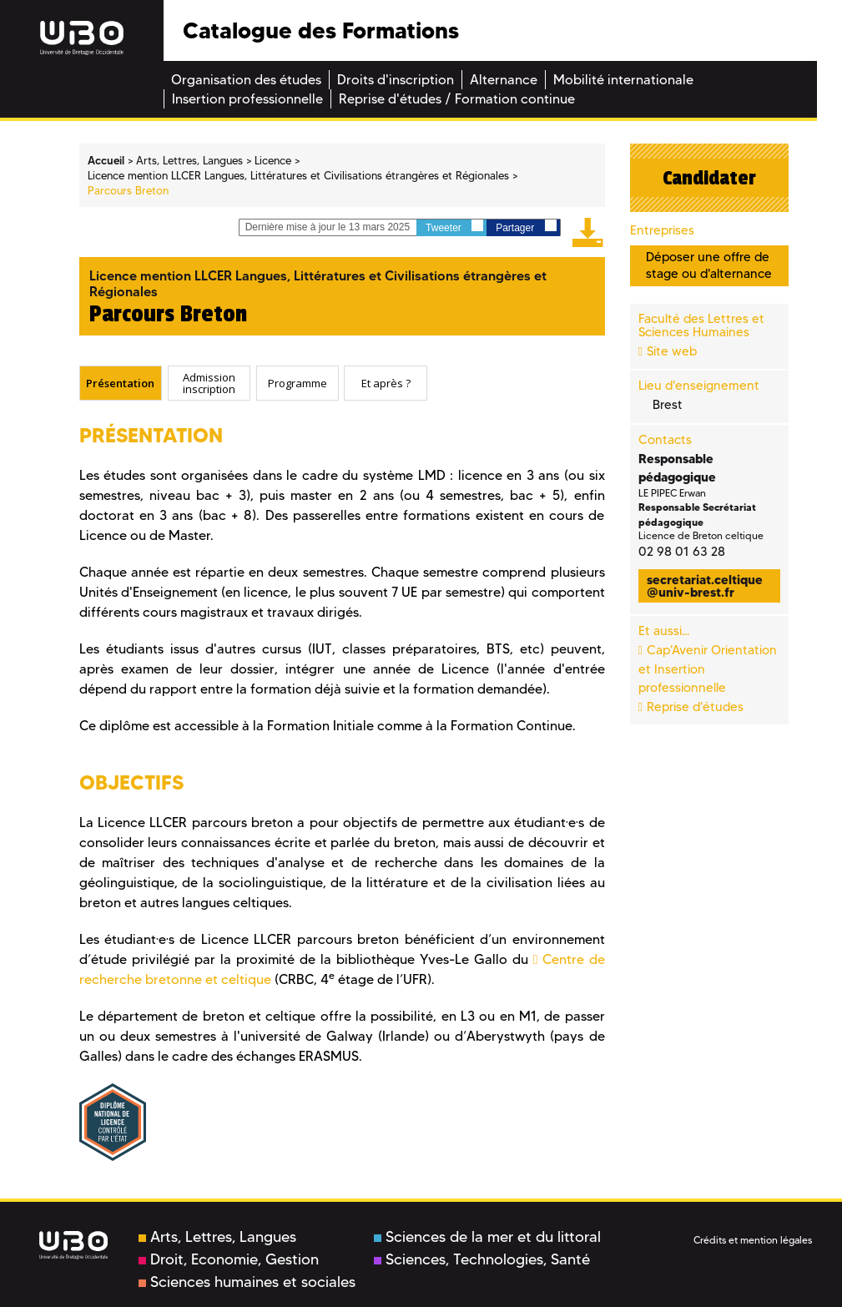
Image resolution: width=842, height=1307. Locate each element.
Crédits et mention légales (752, 1240)
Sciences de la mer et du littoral (487, 1237)
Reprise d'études (695, 706)
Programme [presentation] (297, 383)
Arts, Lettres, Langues (217, 1237)
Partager (526, 227)
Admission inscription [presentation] (209, 383)
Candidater (709, 177)
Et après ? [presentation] (386, 383)
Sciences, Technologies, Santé (482, 1259)
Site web (672, 351)
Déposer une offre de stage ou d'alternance (709, 265)
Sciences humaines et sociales (247, 1282)
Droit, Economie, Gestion (229, 1259)
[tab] (121, 383)
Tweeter (454, 227)
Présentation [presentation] (120, 383)
